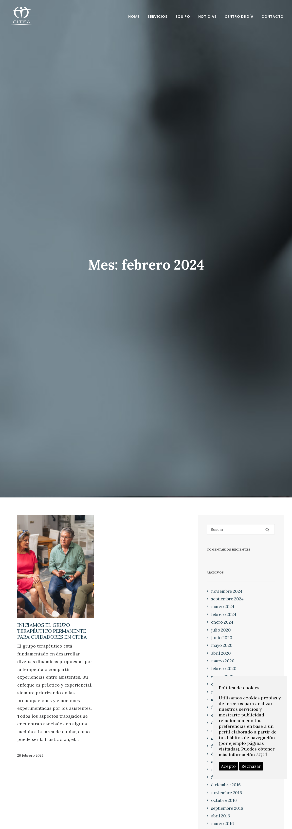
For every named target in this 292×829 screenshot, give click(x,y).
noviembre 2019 (226, 662)
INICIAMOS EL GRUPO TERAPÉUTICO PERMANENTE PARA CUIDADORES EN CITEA (52, 601)
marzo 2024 (222, 577)
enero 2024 (222, 592)
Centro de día (239, 16)
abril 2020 (221, 624)
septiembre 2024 (227, 569)
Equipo (183, 16)
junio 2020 (221, 608)
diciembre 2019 (226, 654)
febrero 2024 (223, 585)
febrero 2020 (224, 639)
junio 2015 (221, 825)
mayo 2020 (222, 616)
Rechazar (251, 766)
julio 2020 (221, 600)
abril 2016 (220, 786)
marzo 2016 (222, 794)
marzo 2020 (223, 631)
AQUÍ (261, 754)
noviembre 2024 (226, 562)
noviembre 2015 (226, 809)
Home (133, 16)
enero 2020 (222, 647)
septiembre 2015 (227, 817)
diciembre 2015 (225, 802)
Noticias (207, 16)
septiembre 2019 (227, 670)
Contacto (272, 16)
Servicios (157, 16)
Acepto (228, 766)
